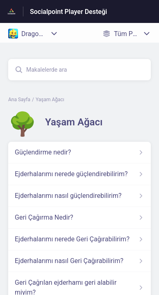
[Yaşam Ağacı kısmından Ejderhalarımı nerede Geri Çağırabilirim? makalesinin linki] (79, 239)
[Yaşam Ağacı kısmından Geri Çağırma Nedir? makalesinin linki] (79, 217)
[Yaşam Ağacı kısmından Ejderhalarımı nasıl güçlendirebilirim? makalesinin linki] (79, 196)
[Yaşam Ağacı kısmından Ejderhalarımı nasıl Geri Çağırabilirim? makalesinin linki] (79, 261)
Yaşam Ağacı (50, 99)
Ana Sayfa (19, 99)
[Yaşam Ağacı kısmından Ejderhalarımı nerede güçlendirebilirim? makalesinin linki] (79, 174)
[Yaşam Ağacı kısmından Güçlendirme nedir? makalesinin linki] (79, 152)
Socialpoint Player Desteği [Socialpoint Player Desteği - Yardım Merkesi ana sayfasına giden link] (68, 12)
